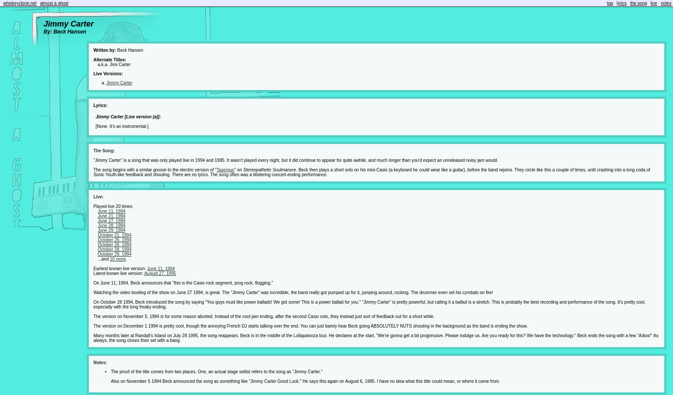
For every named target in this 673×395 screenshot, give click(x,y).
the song (638, 3)
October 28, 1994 (114, 249)
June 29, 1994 (111, 230)
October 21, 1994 (114, 235)
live (654, 3)
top (610, 3)
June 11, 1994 (111, 211)
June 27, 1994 (111, 220)
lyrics (622, 3)
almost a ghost (54, 3)
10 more (118, 259)
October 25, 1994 (114, 240)
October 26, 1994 (114, 244)
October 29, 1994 (114, 254)
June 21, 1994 (111, 216)
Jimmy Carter (119, 82)
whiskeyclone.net (20, 3)
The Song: (104, 150)
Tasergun (225, 169)
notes (666, 3)
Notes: (100, 362)
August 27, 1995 (160, 273)
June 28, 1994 (111, 225)
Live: (98, 196)
